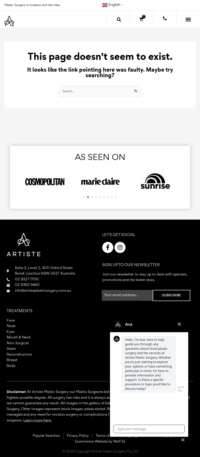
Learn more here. (37, 420)
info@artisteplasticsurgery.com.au (43, 291)
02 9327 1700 (27, 279)
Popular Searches (46, 435)
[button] (119, 19)
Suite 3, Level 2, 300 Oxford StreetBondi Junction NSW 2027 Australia (45, 271)
